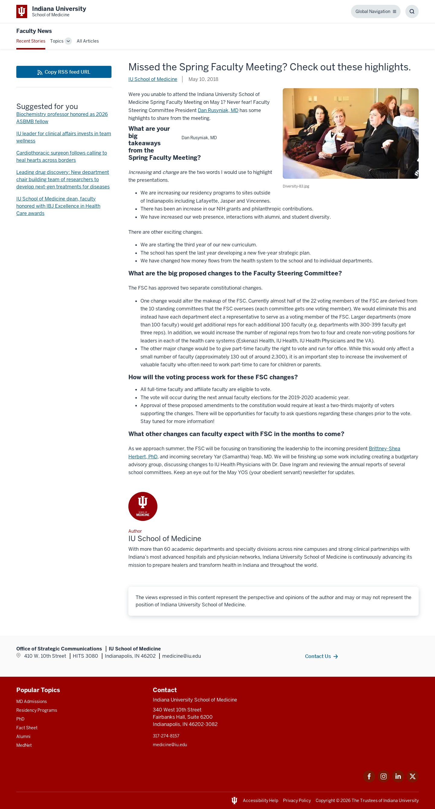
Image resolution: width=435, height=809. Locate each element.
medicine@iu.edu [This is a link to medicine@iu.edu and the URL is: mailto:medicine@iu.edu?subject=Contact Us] (170, 744)
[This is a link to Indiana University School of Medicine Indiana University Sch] (51, 11)
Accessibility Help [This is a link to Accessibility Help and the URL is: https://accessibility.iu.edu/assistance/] (260, 800)
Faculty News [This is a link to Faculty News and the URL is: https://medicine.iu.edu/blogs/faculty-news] (34, 30)
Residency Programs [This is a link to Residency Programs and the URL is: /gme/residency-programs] (36, 710)
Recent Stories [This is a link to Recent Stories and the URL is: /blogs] (30, 41)
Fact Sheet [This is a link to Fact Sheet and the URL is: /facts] (26, 727)
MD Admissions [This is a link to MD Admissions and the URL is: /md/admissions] (31, 701)
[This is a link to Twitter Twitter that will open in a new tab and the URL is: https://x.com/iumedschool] (413, 781)
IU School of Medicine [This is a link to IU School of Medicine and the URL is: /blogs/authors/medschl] (152, 79)
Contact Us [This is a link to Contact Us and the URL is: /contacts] (318, 656)
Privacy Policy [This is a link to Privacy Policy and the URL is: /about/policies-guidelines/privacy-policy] (297, 800)
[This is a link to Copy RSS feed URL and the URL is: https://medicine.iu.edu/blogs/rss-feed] (63, 72)
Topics (56, 41)
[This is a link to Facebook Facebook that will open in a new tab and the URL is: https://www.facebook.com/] (369, 781)
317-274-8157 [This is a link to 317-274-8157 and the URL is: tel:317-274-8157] (166, 736)
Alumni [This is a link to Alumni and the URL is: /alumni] (23, 736)
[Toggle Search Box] (412, 11)
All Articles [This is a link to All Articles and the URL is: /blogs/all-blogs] (88, 41)
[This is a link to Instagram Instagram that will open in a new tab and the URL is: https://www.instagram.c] (384, 781)
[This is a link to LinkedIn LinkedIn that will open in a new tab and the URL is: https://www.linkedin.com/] (398, 781)
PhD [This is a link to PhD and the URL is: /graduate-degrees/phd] (20, 719)
